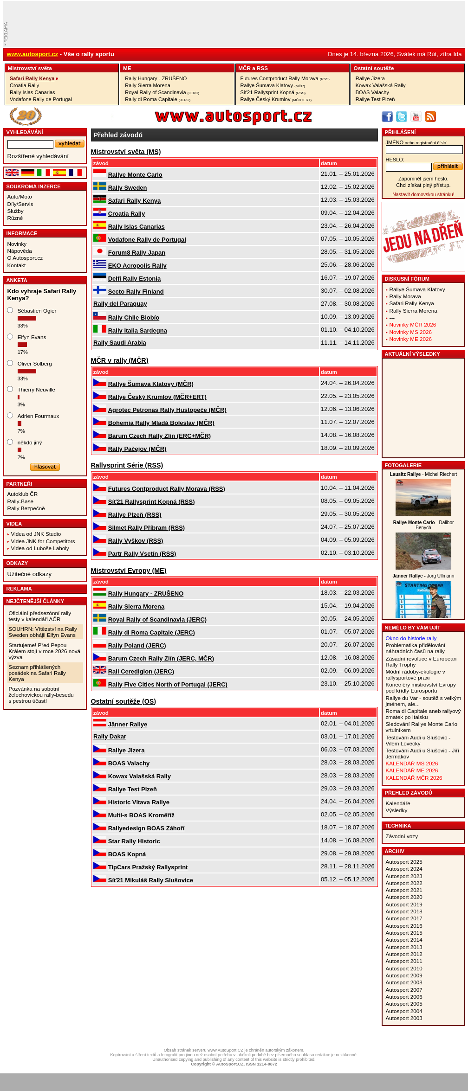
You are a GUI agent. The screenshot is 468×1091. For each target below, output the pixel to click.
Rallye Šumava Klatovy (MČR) (151, 383)
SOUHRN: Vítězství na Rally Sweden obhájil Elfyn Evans (43, 632)
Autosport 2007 (404, 990)
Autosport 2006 (404, 997)
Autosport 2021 (404, 890)
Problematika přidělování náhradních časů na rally (416, 648)
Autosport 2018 (404, 911)
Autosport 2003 (404, 1018)
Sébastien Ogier (37, 311)
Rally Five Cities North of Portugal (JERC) (168, 684)
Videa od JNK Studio (36, 534)
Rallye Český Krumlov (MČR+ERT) (157, 396)
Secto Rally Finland (136, 291)
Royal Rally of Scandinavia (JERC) (157, 619)
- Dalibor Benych (423, 525)
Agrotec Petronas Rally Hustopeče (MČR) (167, 409)
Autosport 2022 (404, 883)
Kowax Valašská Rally (381, 85)
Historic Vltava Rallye (138, 802)
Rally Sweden (127, 187)
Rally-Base (20, 501)
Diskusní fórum (407, 279)
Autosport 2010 (404, 968)
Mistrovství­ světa (30, 68)
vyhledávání (24, 132)
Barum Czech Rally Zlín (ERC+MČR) (159, 435)
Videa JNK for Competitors (43, 541)
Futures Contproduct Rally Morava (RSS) (166, 488)
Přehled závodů (409, 793)
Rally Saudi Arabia (119, 342)
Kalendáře (398, 803)
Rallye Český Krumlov (276, 99)
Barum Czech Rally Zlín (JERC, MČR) (161, 658)
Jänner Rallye (128, 724)
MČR (244, 68)
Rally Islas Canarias (32, 92)
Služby (15, 211)
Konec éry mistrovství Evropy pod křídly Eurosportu (421, 687)
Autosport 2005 (404, 1004)
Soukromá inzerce (33, 186)
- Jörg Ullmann (424, 575)
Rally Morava (405, 296)
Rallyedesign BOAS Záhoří (146, 828)
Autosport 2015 (404, 933)
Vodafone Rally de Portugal (41, 99)
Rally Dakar (109, 736)
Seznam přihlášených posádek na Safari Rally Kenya (37, 673)
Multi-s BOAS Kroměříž (141, 815)
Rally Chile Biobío (134, 317)
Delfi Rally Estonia (134, 278)
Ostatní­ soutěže (374, 68)
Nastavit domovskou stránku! (423, 194)
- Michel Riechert (423, 474)
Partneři (19, 484)
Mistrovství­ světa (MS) (126, 151)
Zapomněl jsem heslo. (423, 178)
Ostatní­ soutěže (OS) (123, 701)
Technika (398, 825)
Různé (15, 218)
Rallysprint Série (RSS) (127, 465)
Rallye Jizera (370, 78)
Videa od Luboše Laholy (40, 548)
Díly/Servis (20, 204)
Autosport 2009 (404, 975)
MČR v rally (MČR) (120, 360)
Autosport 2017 (404, 918)
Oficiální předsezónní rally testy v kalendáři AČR (40, 616)
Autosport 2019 (404, 904)
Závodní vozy (402, 836)
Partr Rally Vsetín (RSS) (142, 553)
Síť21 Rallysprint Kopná (273, 92)
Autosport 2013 (404, 947)
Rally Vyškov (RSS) (135, 540)
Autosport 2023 (404, 876)
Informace (22, 233)
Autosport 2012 (404, 954)
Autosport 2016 (404, 926)
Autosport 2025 (404, 862)
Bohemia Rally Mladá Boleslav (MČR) (161, 422)
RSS (262, 68)
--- (392, 317)
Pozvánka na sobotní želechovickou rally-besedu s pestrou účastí (41, 695)
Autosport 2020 (404, 897)
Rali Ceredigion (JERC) (141, 671)
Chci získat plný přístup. (423, 185)
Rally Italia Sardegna (137, 330)
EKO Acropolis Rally (137, 265)
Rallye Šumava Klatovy (272, 85)
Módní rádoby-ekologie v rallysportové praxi (415, 674)
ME (127, 68)
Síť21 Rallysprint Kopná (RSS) (151, 501)
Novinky (17, 244)
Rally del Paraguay (120, 303)
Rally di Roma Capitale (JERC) (151, 632)
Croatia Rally (24, 85)
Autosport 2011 (404, 961)
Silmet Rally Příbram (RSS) (146, 527)
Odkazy (17, 563)
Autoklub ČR (22, 494)
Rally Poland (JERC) (137, 645)
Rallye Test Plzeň (375, 99)
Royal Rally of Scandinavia (162, 92)
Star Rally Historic (134, 841)
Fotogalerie (403, 465)
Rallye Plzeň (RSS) (135, 514)
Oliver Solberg (35, 363)
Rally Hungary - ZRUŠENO (156, 78)
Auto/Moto (19, 196)
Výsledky (397, 810)
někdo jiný (30, 442)
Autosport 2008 (404, 982)
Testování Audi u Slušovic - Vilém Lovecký (418, 740)
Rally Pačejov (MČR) (137, 448)
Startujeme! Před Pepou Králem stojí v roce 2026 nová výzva (45, 651)
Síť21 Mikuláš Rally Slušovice (150, 880)
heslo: (395, 159)
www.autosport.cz (32, 54)
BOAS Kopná (127, 854)
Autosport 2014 (404, 940)
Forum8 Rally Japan (137, 252)
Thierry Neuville (36, 389)
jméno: (417, 142)
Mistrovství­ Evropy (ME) (129, 570)
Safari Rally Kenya (32, 78)
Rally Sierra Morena (147, 85)
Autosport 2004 (404, 1011)
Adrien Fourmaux (38, 416)
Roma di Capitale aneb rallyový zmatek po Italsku (423, 714)
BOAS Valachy (372, 92)
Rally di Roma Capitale (157, 99)
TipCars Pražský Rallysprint (148, 867)
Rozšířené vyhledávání (38, 156)
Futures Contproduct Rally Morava (285, 78)
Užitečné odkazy (29, 574)
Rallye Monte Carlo (135, 174)
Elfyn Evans (32, 337)
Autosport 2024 (404, 869)
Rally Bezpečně (26, 508)
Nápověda (19, 251)
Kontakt (16, 265)
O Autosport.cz (25, 258)
